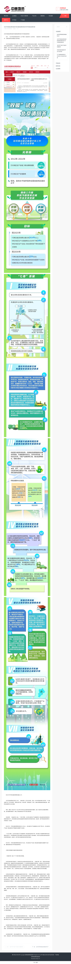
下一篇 (40, 946)
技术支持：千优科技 (54, 954)
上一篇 (14, 946)
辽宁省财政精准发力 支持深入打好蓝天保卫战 (62, 56)
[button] (14, 16)
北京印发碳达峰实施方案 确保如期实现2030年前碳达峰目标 (62, 41)
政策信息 (58, 66)
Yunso (37, 958)
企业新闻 (58, 68)
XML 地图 (35, 962)
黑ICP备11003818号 (16, 954)
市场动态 (58, 63)
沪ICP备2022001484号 (45, 954)
